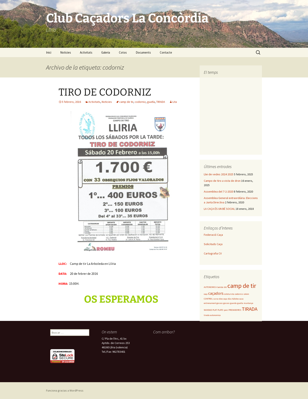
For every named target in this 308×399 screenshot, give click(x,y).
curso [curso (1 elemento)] (215, 298)
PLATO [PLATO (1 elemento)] (220, 310)
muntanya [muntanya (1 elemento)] (248, 303)
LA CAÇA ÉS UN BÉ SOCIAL (219, 209)
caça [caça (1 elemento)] (206, 294)
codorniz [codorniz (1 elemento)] (239, 294)
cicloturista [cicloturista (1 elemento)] (229, 294)
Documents (143, 52)
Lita (174, 102)
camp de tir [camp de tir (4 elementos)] (241, 286)
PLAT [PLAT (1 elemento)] (215, 310)
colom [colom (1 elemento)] (246, 294)
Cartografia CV (213, 253)
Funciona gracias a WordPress (64, 390)
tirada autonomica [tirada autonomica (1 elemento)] (212, 315)
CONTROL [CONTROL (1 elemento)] (208, 298)
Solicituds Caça (213, 244)
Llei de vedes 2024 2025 (218, 174)
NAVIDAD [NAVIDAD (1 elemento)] (208, 310)
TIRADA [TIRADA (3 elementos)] (249, 309)
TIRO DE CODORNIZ (105, 92)
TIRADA (160, 102)
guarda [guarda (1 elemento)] (233, 303)
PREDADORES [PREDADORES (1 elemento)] (235, 310)
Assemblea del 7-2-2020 (218, 191)
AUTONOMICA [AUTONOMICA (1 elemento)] (210, 287)
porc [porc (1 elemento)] (226, 310)
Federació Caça (213, 235)
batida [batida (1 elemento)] (220, 287)
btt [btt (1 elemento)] (225, 287)
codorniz (140, 102)
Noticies (65, 52)
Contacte (166, 52)
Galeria (105, 52)
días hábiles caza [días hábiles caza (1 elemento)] (235, 298)
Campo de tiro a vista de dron (222, 181)
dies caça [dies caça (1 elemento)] (223, 298)
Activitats (86, 52)
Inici (48, 52)
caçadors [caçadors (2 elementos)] (215, 293)
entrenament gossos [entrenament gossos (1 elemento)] (213, 303)
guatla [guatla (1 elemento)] (240, 303)
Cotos (123, 52)
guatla (151, 102)
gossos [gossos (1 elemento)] (226, 303)
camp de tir (126, 102)
